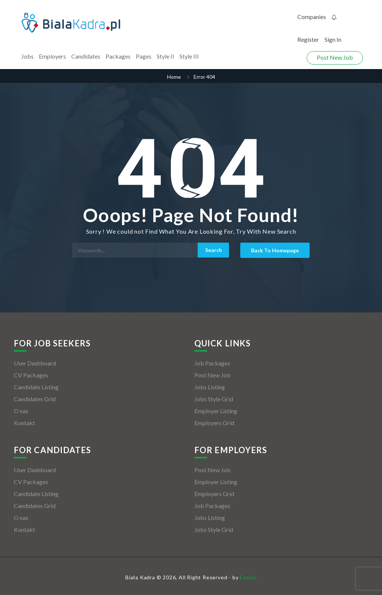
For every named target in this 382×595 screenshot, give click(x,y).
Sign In (333, 39)
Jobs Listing (209, 386)
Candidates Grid (35, 398)
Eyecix (248, 577)
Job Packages (212, 363)
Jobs (27, 56)
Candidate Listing (36, 386)
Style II (165, 56)
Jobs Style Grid (213, 398)
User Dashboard (35, 363)
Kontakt (24, 422)
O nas (21, 410)
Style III (189, 56)
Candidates (85, 56)
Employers (52, 56)
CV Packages (31, 375)
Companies (311, 16)
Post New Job (335, 57)
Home (174, 77)
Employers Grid (214, 422)
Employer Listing (215, 410)
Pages (143, 56)
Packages (118, 56)
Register (308, 39)
